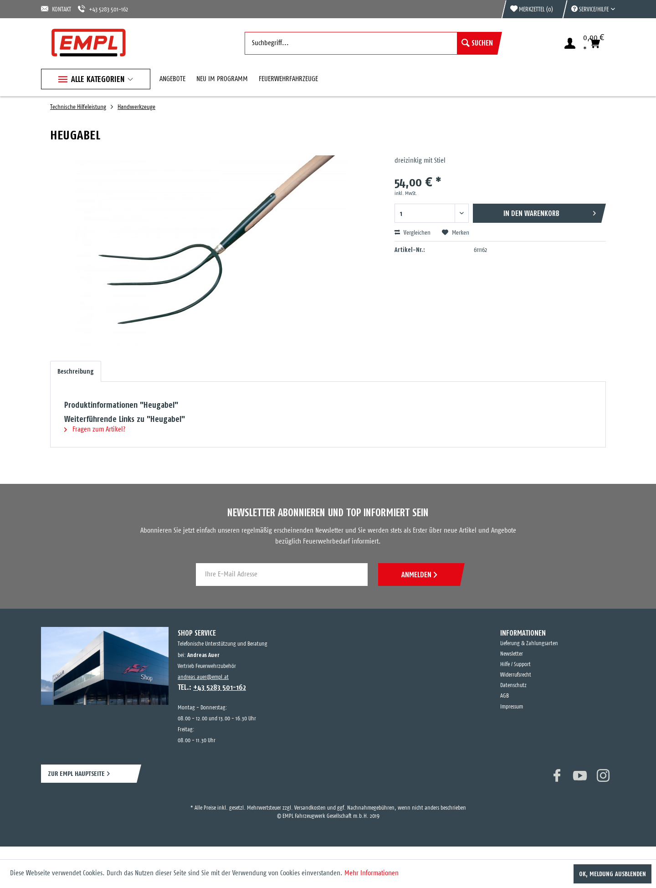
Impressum (511, 706)
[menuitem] (588, 9)
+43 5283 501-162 (103, 9)
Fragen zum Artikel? (94, 429)
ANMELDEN (419, 574)
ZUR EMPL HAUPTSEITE (76, 773)
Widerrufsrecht (515, 675)
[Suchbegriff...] (371, 43)
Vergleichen (412, 233)
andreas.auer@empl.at (203, 677)
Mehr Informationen (371, 873)
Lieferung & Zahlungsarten (529, 643)
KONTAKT (56, 9)
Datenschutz (513, 685)
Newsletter (511, 654)
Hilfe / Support (515, 664)
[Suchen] (477, 43)
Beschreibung (75, 371)
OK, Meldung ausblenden (612, 874)
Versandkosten (310, 808)
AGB (504, 695)
